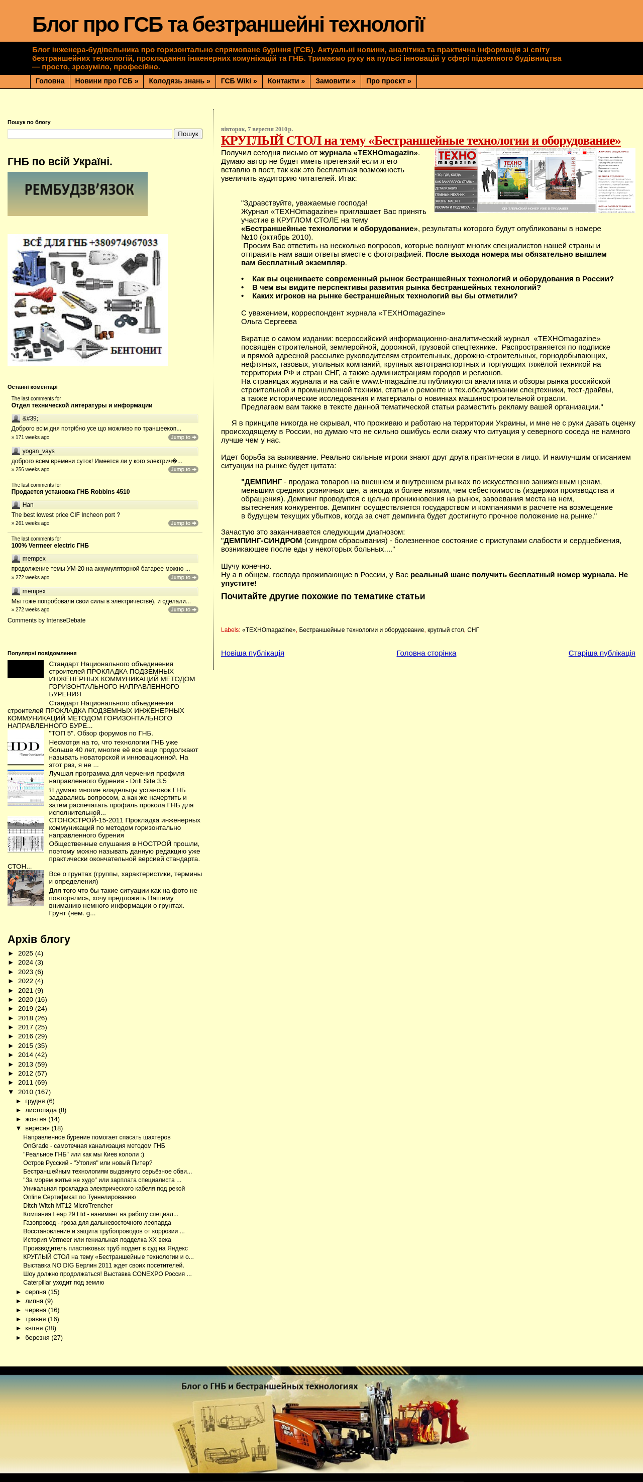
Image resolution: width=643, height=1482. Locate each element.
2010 (26, 1092)
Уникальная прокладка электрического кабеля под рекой (104, 1188)
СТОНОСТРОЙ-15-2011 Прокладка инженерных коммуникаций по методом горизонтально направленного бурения (124, 827)
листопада (41, 1110)
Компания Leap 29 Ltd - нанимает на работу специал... (100, 1214)
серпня (36, 1292)
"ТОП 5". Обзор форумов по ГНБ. (101, 733)
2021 (26, 990)
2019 (26, 1008)
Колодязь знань (179, 81)
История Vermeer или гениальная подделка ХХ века (97, 1239)
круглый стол (445, 629)
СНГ (473, 629)
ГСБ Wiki (239, 81)
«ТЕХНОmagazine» (269, 629)
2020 (26, 999)
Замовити (335, 81)
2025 (26, 953)
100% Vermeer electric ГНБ (50, 545)
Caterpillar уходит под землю (63, 1282)
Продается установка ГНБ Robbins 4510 (71, 491)
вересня (38, 1128)
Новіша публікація (252, 653)
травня (36, 1319)
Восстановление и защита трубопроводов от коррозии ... (104, 1231)
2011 (26, 1082)
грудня (36, 1101)
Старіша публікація (602, 653)
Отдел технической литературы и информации (82, 405)
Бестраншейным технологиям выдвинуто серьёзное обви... (107, 1171)
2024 (26, 962)
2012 (26, 1073)
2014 (26, 1054)
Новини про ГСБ (107, 81)
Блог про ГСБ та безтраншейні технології (228, 24)
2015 (26, 1045)
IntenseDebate (65, 620)
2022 (26, 981)
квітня (35, 1328)
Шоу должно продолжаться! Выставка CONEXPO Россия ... (107, 1274)
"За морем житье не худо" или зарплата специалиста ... (102, 1180)
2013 (26, 1064)
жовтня (36, 1119)
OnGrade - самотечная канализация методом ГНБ (94, 1145)
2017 (26, 1027)
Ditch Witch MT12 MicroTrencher (68, 1205)
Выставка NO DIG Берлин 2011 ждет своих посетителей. (103, 1265)
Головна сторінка (427, 653)
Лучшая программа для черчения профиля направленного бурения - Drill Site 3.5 (116, 777)
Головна (50, 81)
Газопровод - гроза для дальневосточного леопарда (97, 1222)
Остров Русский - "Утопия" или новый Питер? (87, 1163)
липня (35, 1301)
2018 (26, 1018)
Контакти (286, 81)
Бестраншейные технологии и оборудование (361, 629)
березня (38, 1337)
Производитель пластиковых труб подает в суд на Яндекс (105, 1248)
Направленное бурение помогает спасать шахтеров (97, 1137)
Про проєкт (388, 81)
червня (36, 1310)
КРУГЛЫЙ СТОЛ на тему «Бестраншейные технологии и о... (108, 1256)
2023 (26, 972)
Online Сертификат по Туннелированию (79, 1197)
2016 (26, 1036)
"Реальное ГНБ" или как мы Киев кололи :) (83, 1154)
